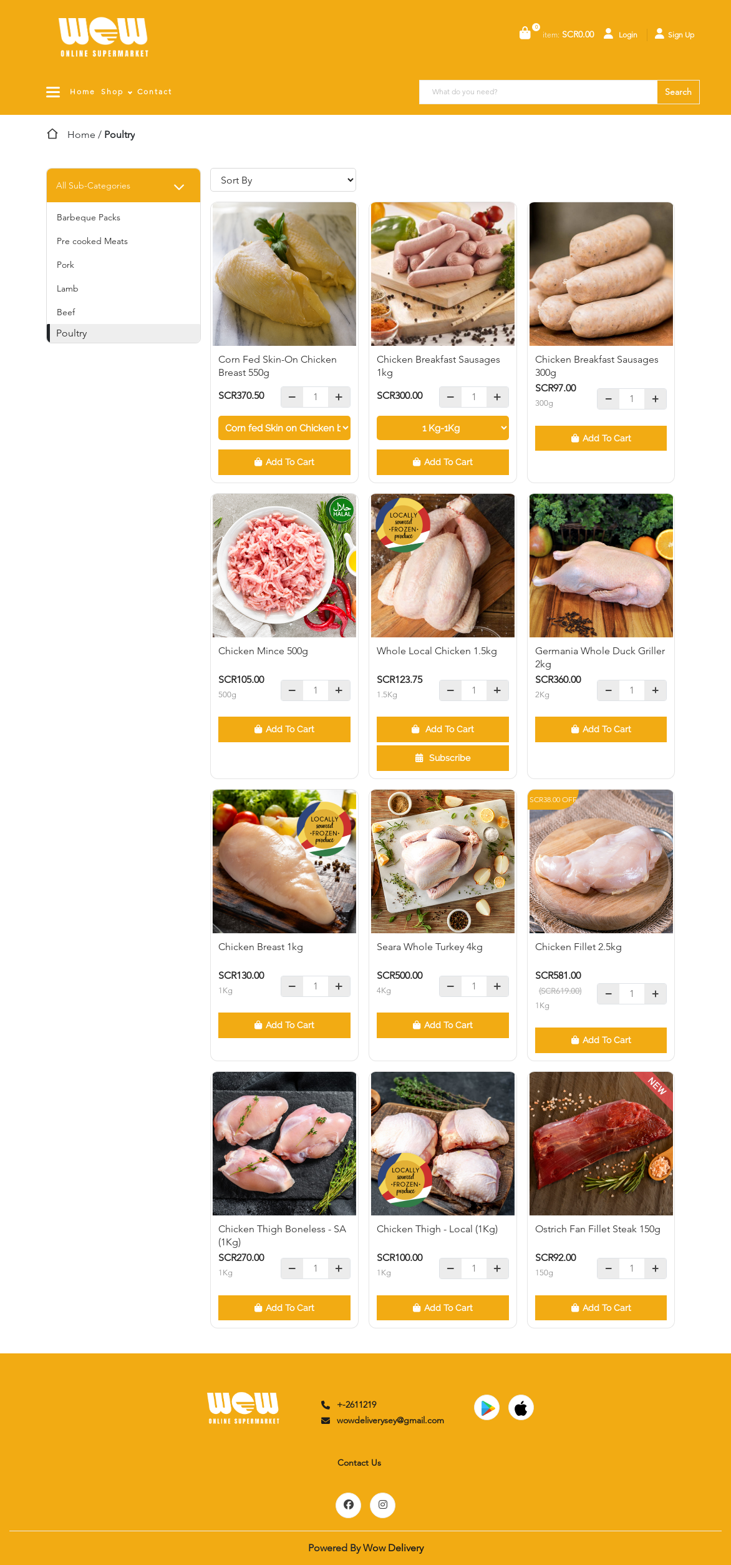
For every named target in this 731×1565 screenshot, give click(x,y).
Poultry (71, 333)
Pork (65, 264)
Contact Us (359, 1462)
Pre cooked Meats (92, 241)
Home (82, 91)
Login (620, 33)
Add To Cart (284, 462)
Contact (154, 91)
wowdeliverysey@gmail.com (381, 1420)
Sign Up (674, 33)
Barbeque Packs (88, 217)
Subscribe (442, 758)
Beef (66, 312)
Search (678, 91)
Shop (112, 91)
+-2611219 (347, 1404)
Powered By (366, 1548)
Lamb (68, 288)
